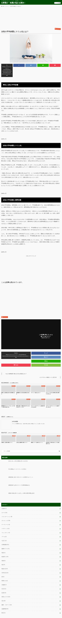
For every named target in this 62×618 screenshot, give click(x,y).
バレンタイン (5, 531)
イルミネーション (7, 516)
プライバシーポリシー (6, 615)
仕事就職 (5, 543)
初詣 (3, 550)
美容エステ (6, 592)
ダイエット (5, 317)
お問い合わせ (15, 615)
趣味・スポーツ (6, 600)
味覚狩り (5, 554)
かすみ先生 (15, 421)
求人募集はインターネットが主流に (13, 471)
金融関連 (5, 604)
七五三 (4, 539)
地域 (3, 558)
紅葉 (4, 589)
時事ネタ (4, 577)
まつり (4, 512)
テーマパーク (5, 523)
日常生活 (5, 569)
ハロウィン (5, 527)
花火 (3, 596)
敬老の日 (4, 566)
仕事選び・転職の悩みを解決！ (13, 3)
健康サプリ (5, 546)
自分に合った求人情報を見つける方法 (13, 463)
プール (4, 535)
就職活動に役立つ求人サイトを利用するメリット (16, 479)
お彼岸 (4, 508)
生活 (4, 585)
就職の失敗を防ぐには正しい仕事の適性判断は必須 (17, 495)
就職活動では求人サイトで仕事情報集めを (15, 487)
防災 (3, 608)
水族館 (4, 581)
